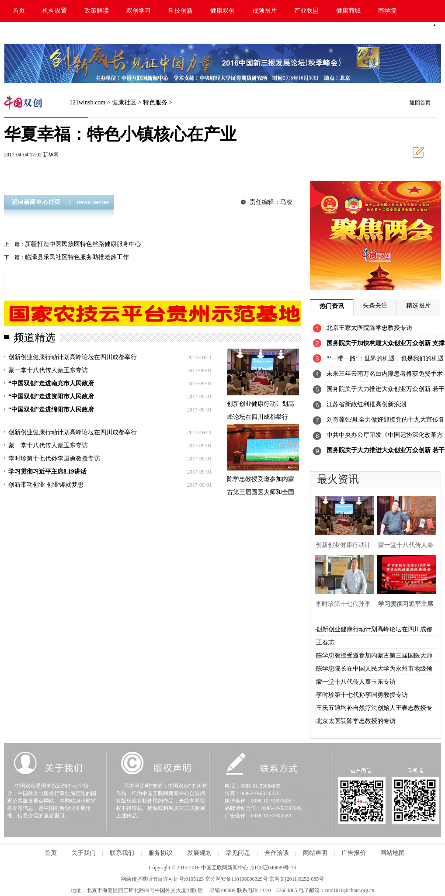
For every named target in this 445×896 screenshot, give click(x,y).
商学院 (387, 10)
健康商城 (348, 10)
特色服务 (155, 102)
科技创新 (180, 10)
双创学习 (138, 10)
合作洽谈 (276, 853)
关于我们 (83, 853)
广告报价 (353, 853)
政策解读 (96, 10)
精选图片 (418, 305)
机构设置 (54, 10)
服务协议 (160, 853)
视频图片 (264, 10)
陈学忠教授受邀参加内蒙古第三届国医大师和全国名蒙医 (260, 492)
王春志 (325, 642)
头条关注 (375, 305)
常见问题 (238, 853)
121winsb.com (87, 102)
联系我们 (122, 853)
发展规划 (199, 853)
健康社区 (124, 102)
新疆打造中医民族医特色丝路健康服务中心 (83, 244)
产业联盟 (306, 10)
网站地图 (392, 853)
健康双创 (222, 10)
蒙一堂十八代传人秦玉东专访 (48, 370)
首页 (19, 10)
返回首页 (420, 103)
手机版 (413, 32)
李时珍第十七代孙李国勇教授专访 (54, 458)
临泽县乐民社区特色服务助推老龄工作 (77, 257)
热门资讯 (332, 306)
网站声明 (315, 853)
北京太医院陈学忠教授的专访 (356, 721)
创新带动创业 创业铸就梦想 (45, 484)
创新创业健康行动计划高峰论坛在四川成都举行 (72, 357)
